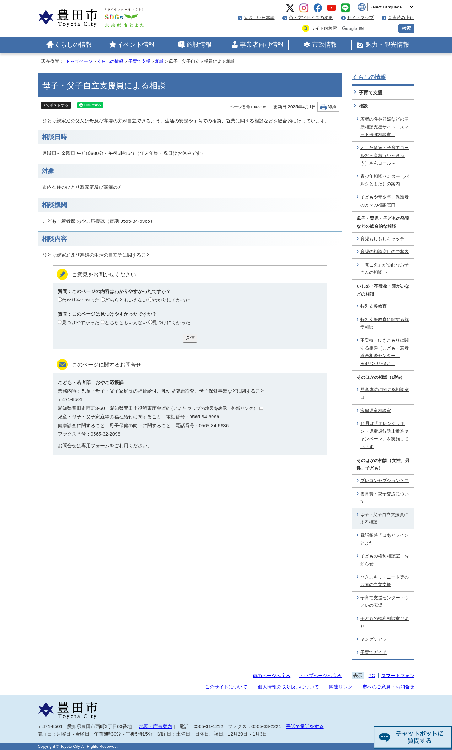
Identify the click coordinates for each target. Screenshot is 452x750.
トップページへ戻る (320, 675)
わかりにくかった (171, 299)
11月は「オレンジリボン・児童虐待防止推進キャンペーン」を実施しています (384, 435)
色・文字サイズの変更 (311, 17)
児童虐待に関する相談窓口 (384, 393)
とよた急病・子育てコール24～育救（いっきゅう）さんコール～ (384, 155)
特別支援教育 (373, 306)
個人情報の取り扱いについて (288, 686)
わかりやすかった (81, 299)
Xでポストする (55, 105)
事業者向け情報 (262, 44)
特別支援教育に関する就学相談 (384, 323)
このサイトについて (226, 686)
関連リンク (340, 686)
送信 (190, 337)
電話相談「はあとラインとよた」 (384, 539)
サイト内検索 (324, 28)
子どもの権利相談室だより (384, 622)
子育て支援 (139, 61)
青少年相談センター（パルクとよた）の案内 (384, 180)
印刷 (332, 107)
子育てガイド (373, 652)
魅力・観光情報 (387, 44)
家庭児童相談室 (375, 410)
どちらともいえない (126, 299)
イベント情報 (136, 44)
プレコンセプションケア (384, 480)
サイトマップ (360, 17)
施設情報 (199, 44)
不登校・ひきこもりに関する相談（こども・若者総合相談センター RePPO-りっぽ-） (384, 352)
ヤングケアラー (375, 639)
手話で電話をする (305, 726)
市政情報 (324, 44)
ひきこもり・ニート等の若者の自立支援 (384, 581)
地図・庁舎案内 (155, 726)
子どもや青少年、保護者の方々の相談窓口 (384, 201)
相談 (159, 61)
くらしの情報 (73, 44)
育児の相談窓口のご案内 (384, 251)
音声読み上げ (401, 17)
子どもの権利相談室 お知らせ (384, 560)
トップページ (79, 61)
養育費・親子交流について (384, 498)
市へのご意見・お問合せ (388, 686)
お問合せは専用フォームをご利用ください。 (105, 445)
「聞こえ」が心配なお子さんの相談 (384, 269)
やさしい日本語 (259, 17)
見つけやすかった (81, 322)
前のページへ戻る (271, 675)
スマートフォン (397, 675)
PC (372, 675)
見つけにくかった (171, 322)
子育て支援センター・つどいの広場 (384, 601)
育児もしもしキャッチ (382, 238)
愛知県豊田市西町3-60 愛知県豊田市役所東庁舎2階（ (160, 408)
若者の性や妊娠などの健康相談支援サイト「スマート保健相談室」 (384, 127)
